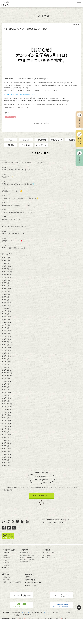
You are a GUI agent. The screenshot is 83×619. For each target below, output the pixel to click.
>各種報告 (6, 557)
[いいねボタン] (5, 112)
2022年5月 (5, 388)
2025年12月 (6, 267)
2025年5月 (5, 287)
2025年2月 (5, 295)
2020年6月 (5, 452)
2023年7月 (5, 348)
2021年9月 (5, 410)
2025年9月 (5, 275)
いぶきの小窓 (16, 604)
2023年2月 (5, 362)
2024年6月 (5, 317)
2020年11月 (6, 438)
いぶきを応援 (46, 542)
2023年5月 (5, 354)
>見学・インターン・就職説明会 (12, 574)
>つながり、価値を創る (26, 550)
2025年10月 (6, 272)
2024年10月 (6, 306)
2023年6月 (5, 351)
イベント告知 (25, 143)
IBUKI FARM (38, 604)
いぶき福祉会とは (9, 542)
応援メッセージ (56, 139)
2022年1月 (5, 399)
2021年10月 (6, 407)
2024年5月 (5, 320)
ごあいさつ (6, 560)
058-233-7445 (55, 521)
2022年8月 (5, 379)
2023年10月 (6, 340)
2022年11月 (6, 371)
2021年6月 (5, 419)
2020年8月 (5, 447)
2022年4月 (5, 391)
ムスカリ (64, 611)
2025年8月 (5, 278)
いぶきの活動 (24, 542)
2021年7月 (5, 416)
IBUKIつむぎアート (54, 611)
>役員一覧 (6, 555)
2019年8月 (5, 463)
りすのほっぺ (16, 607)
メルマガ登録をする (41, 494)
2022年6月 (5, 385)
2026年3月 (5, 258)
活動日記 (10, 143)
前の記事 (35, 123)
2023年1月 (5, 365)
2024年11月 (6, 303)
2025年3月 (5, 292)
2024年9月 (5, 309)
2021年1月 (5, 433)
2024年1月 (5, 332)
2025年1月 (5, 298)
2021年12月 (6, 402)
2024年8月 (5, 312)
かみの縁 (67, 604)
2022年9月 (5, 376)
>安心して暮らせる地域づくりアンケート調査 (28, 553)
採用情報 (72, 139)
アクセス (29, 569)
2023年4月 (5, 357)
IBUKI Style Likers (28, 607)
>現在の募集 (6, 569)
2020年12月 (6, 435)
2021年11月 (6, 405)
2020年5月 (5, 455)
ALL (10, 139)
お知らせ (29, 566)
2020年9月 (5, 444)
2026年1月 (5, 264)
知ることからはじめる (48, 545)
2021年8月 (5, 413)
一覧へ (41, 123)
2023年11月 (6, 337)
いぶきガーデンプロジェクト (53, 604)
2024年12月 (6, 301)
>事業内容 (6, 547)
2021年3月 (5, 427)
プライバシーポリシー (33, 575)
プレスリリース (41, 143)
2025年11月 (6, 270)
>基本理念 (6, 545)
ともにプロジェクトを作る (49, 550)
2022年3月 (5, 393)
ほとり (25, 604)
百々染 (31, 604)
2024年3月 (5, 326)
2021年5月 (5, 421)
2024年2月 (5, 329)
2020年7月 (5, 449)
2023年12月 (6, 334)
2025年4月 (5, 289)
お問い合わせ (30, 572)
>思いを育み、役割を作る (27, 547)
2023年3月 (5, 360)
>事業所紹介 (6, 550)
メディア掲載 (41, 139)
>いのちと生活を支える (26, 545)
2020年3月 (5, 461)
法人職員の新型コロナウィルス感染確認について (19, 94)
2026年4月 (5, 256)
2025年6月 (5, 284)
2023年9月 (5, 343)
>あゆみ (5, 552)
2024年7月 (5, 315)
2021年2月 (5, 430)
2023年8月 (5, 346)
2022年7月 (5, 382)
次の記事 (47, 123)
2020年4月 (5, 458)
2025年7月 (5, 281)
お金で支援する (46, 547)
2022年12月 (6, 368)
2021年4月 (5, 424)
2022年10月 (6, 374)
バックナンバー (31, 578)
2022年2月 (5, 396)
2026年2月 (5, 261)
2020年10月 (6, 441)
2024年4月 (5, 323)
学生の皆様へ (7, 572)
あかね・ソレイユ (40, 611)
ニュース (26, 139)
